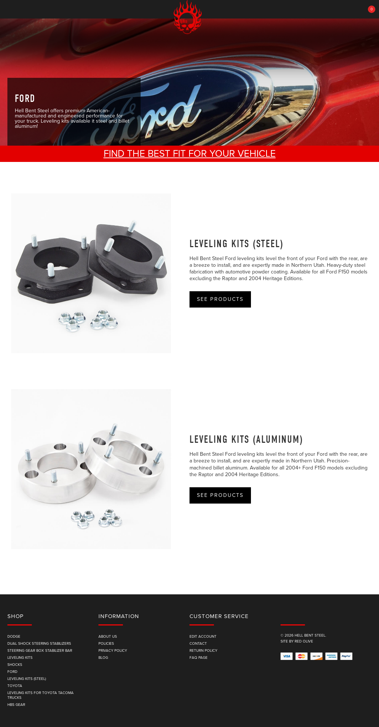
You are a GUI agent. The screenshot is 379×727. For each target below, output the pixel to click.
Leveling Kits (20, 657)
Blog (103, 657)
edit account (203, 636)
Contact (198, 643)
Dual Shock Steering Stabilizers (39, 643)
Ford (12, 672)
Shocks (14, 665)
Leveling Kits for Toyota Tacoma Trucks (40, 695)
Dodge (13, 636)
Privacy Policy (112, 650)
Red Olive (304, 641)
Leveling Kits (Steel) (237, 244)
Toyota (14, 686)
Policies (106, 643)
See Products (220, 299)
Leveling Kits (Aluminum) (246, 439)
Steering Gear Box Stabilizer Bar (39, 650)
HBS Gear (16, 705)
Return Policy (203, 650)
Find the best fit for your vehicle (190, 153)
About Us (107, 636)
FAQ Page (199, 657)
